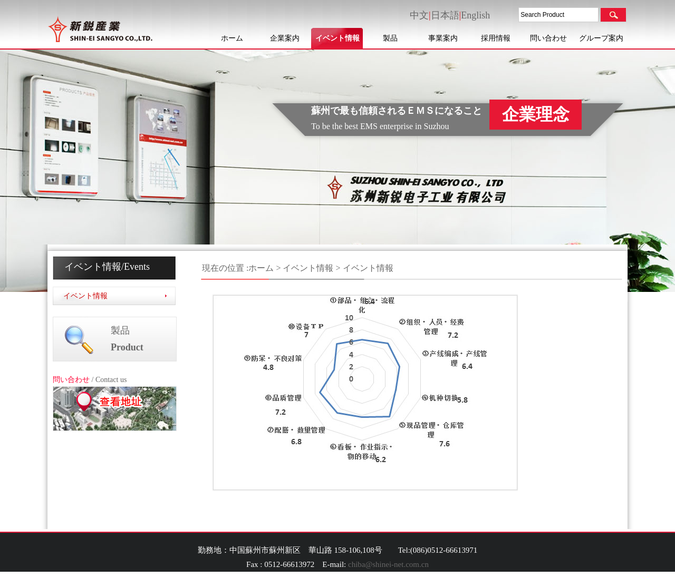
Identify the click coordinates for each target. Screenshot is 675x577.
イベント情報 (337, 38)
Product (127, 347)
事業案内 (443, 38)
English (475, 15)
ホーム (232, 38)
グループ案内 (601, 38)
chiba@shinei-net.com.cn (388, 564)
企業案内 (285, 38)
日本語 (445, 15)
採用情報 (495, 38)
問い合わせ (548, 38)
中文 (419, 15)
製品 (390, 38)
